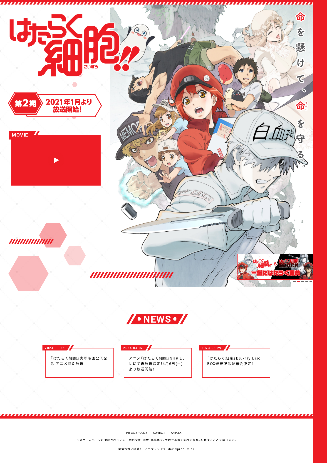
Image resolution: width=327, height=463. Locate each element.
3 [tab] (302, 281)
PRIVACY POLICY (136, 432)
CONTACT (159, 432)
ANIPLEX (176, 432)
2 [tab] (298, 281)
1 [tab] (294, 281)
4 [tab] (306, 281)
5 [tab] (311, 281)
